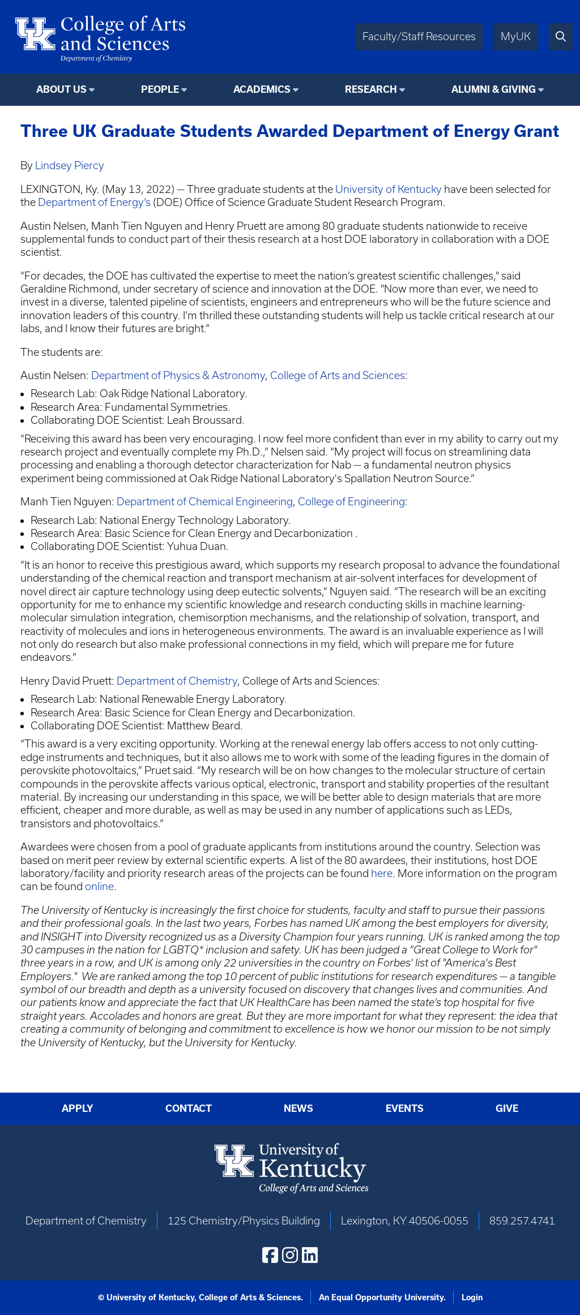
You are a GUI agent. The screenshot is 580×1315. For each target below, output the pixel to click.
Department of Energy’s (94, 202)
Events (405, 1108)
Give (507, 1108)
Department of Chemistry (177, 681)
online (99, 886)
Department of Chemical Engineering (205, 502)
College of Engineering (351, 502)
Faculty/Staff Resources (419, 36)
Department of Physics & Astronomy (178, 375)
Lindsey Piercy (69, 165)
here (382, 873)
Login (472, 1297)
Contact (188, 1108)
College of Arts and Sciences (337, 375)
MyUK (516, 36)
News (298, 1108)
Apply (77, 1108)
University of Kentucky (388, 189)
